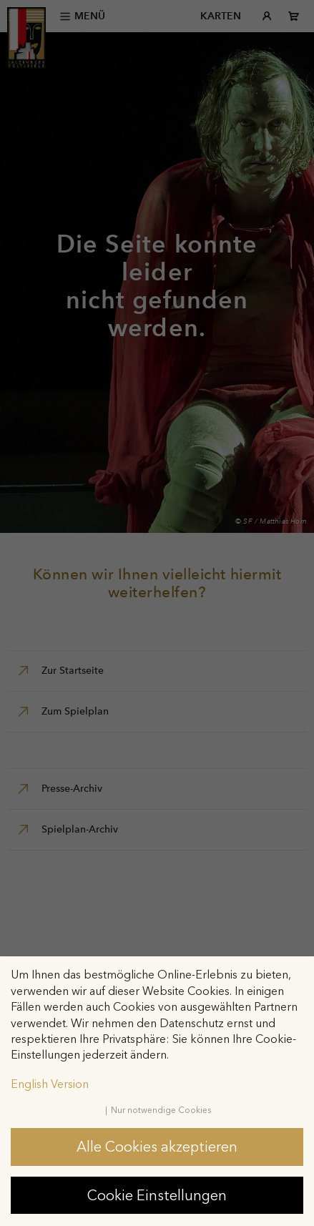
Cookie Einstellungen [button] (157, 1195)
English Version (50, 1084)
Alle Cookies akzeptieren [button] (157, 1146)
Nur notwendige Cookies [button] (161, 1110)
